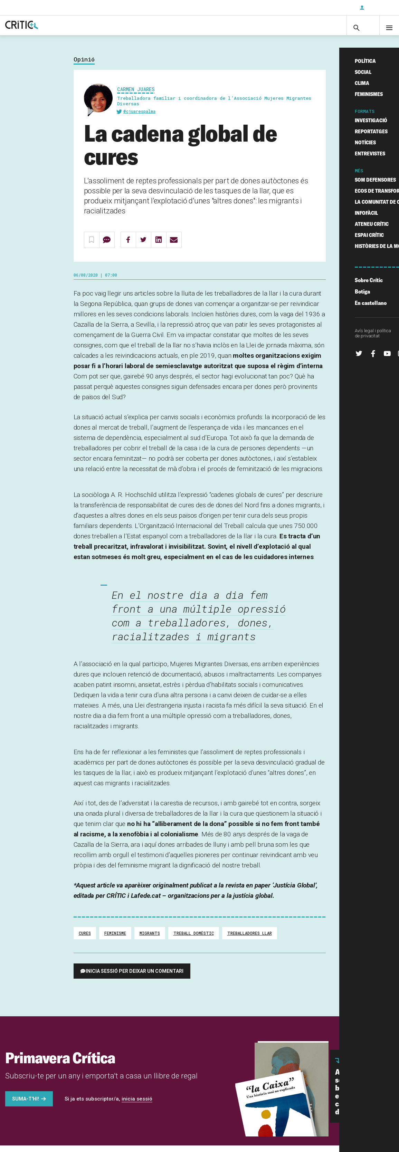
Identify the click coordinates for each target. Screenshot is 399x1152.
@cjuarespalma (139, 118)
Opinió (84, 66)
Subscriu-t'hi (331, 7)
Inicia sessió (378, 7)
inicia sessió (137, 1105)
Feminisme (115, 939)
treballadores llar (249, 939)
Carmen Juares (136, 96)
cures (85, 939)
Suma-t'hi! (25, 1105)
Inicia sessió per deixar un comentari (134, 977)
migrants (150, 939)
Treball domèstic (193, 939)
